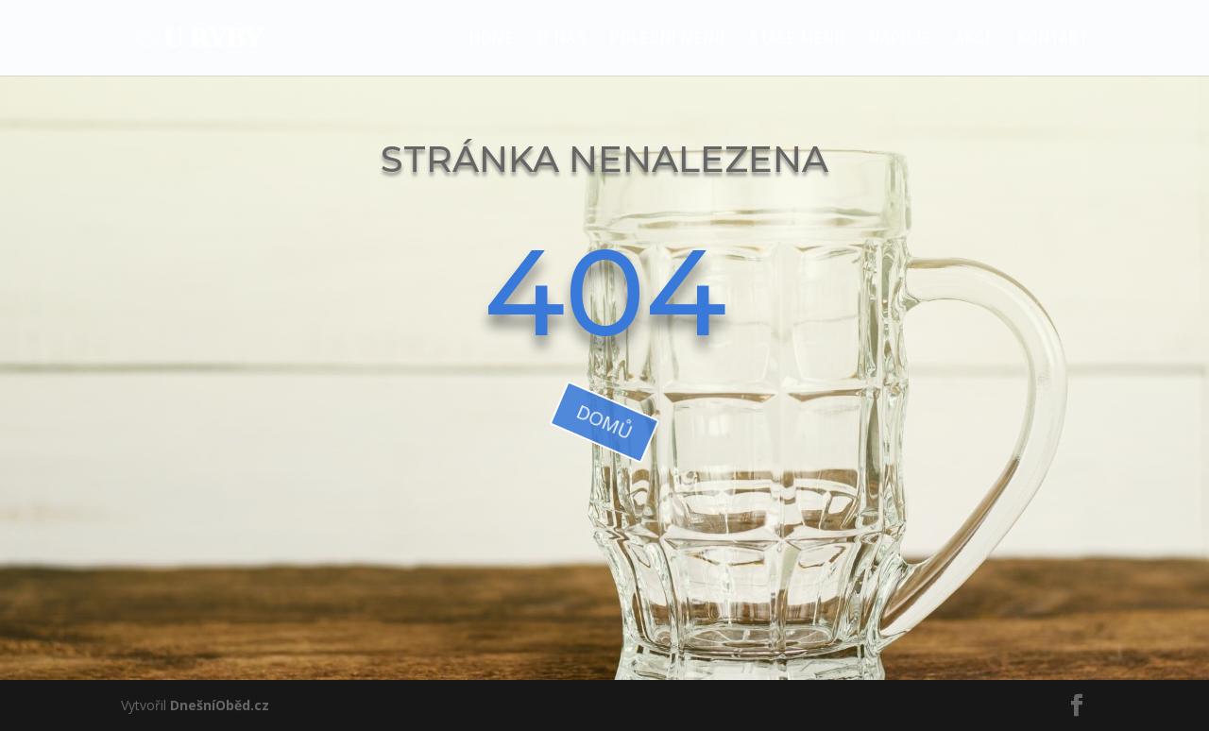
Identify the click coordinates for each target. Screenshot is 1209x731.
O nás (562, 39)
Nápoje (900, 39)
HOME (492, 39)
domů (605, 422)
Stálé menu (797, 39)
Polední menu (667, 39)
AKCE (975, 39)
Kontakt (1053, 39)
